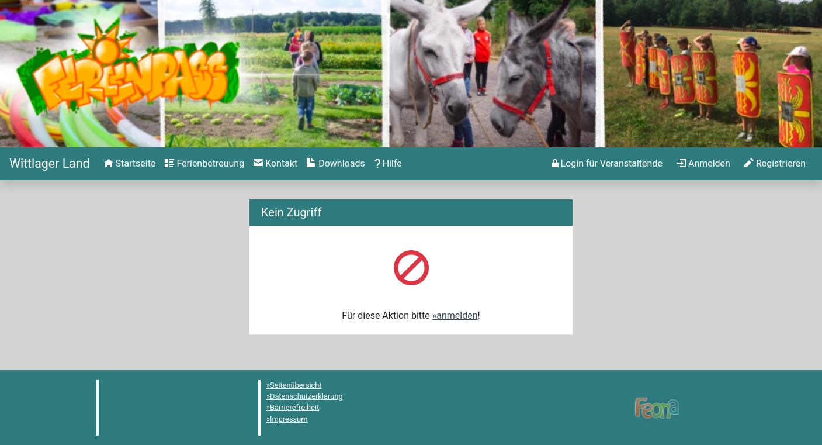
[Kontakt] (275, 163)
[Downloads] (335, 163)
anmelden (456, 315)
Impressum (288, 419)
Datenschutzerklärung (306, 396)
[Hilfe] (388, 163)
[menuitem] (130, 163)
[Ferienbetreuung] (204, 163)
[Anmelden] (607, 163)
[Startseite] (49, 163)
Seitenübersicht (296, 385)
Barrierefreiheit (294, 407)
